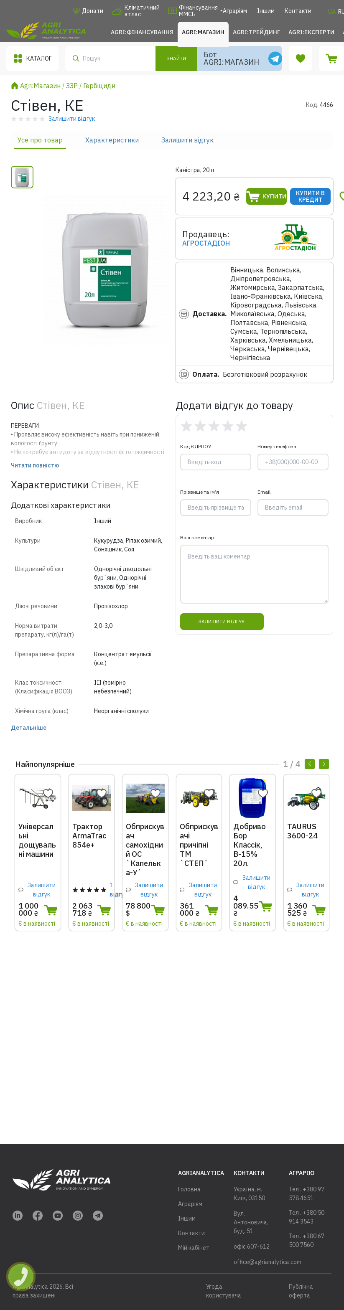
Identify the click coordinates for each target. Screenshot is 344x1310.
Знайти (176, 58)
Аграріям (235, 11)
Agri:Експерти (311, 32)
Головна (189, 1189)
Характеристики (112, 140)
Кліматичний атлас (136, 11)
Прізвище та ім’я (199, 492)
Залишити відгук (187, 140)
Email (263, 492)
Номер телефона (276, 446)
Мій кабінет (193, 1248)
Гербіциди (99, 85)
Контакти (298, 11)
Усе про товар (40, 140)
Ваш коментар (197, 537)
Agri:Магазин (203, 32)
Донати (88, 11)
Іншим (266, 11)
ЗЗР (72, 85)
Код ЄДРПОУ (195, 446)
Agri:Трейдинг (256, 32)
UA (332, 11)
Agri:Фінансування (142, 32)
